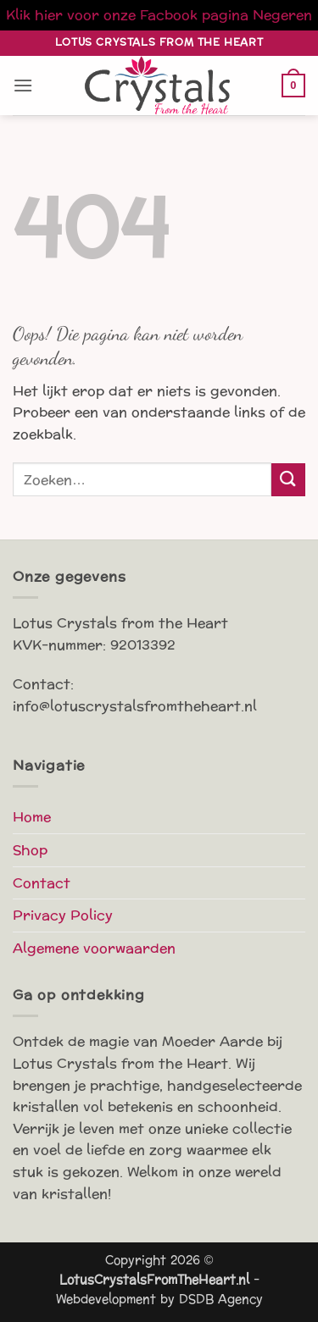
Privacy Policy (63, 915)
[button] (23, 85)
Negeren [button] (282, 15)
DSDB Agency (221, 1299)
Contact (41, 883)
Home (32, 817)
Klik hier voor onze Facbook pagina (127, 15)
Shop (30, 850)
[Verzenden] (288, 479)
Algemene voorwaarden (94, 948)
